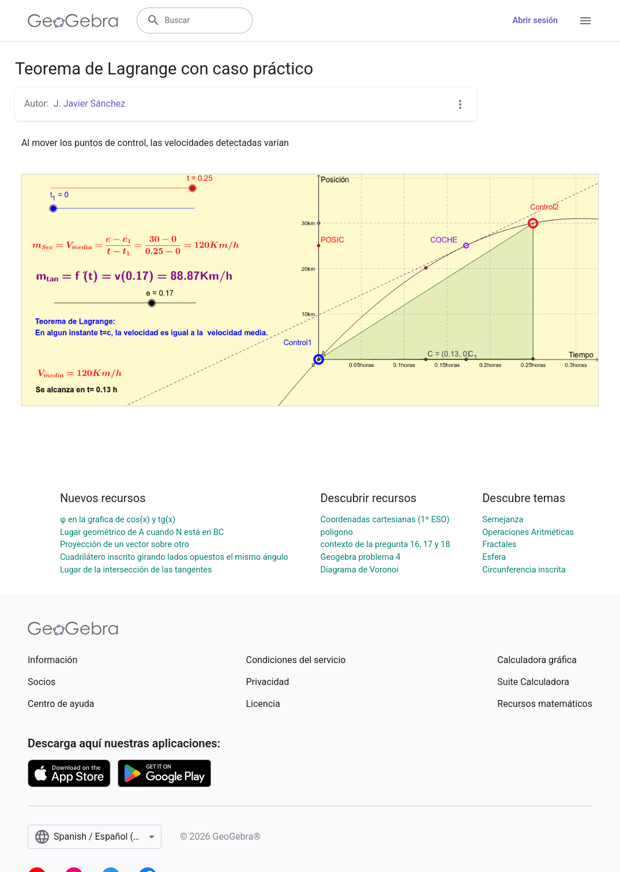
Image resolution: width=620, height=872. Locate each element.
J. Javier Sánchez (90, 103)
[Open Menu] (585, 21)
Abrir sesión (535, 20)
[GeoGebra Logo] (73, 21)
